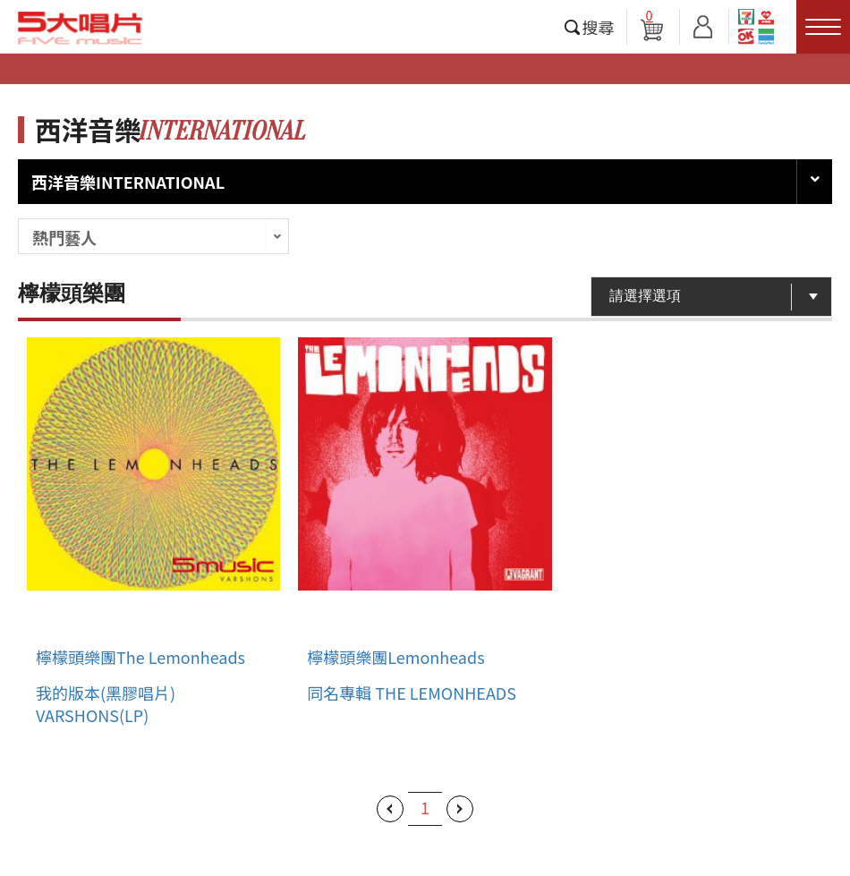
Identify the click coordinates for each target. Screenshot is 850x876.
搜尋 (598, 26)
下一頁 (459, 808)
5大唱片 (80, 28)
